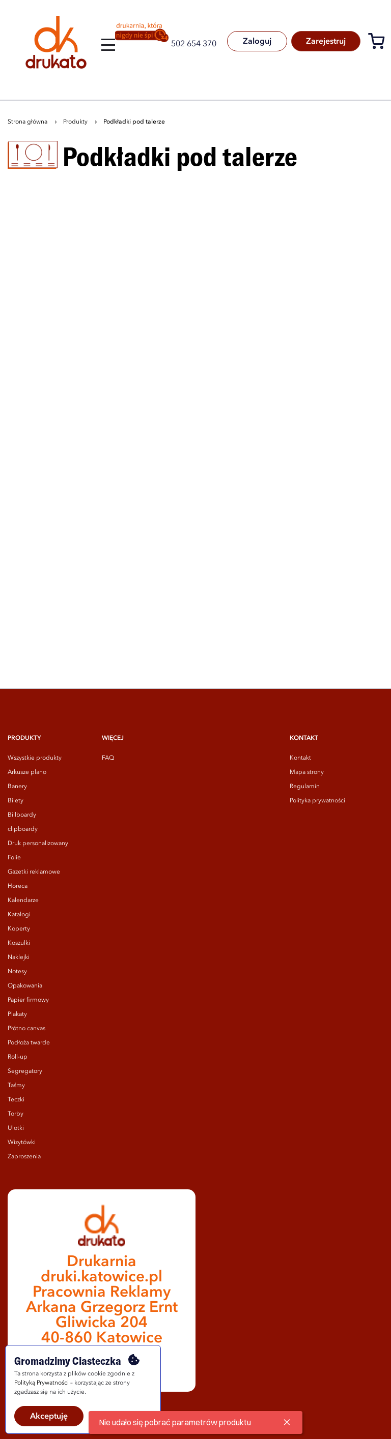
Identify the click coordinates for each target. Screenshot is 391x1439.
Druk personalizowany (38, 844)
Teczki (16, 1100)
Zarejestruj (325, 42)
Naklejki (19, 957)
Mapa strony (307, 772)
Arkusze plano (27, 772)
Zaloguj (255, 42)
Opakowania (25, 986)
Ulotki (16, 1128)
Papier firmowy (28, 1000)
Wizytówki (22, 1143)
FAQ (108, 758)
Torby (15, 1114)
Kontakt (300, 758)
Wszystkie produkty (35, 758)
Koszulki (19, 943)
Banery (17, 787)
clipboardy (23, 829)
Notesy (17, 972)
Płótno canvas (26, 1029)
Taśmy (16, 1086)
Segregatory (25, 1071)
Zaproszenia (24, 1157)
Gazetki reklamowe (34, 872)
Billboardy (22, 815)
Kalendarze (23, 900)
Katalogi (19, 915)
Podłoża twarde (29, 1043)
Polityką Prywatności (41, 1383)
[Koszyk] (379, 43)
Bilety (15, 801)
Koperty (19, 929)
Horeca (17, 886)
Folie (14, 858)
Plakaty (17, 1014)
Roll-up (17, 1057)
